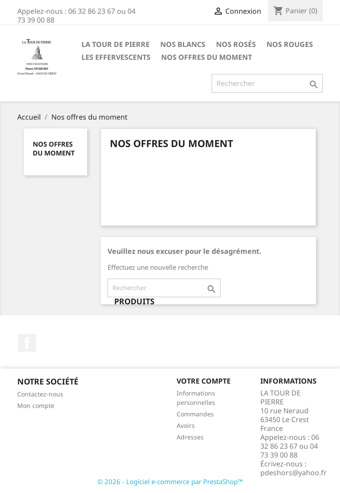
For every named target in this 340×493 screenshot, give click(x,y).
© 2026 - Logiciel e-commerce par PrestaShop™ (170, 481)
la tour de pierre (115, 44)
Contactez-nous (40, 394)
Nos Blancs (182, 44)
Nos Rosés (236, 44)
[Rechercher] (267, 83)
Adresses (190, 437)
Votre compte (204, 381)
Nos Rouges (290, 44)
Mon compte (35, 405)
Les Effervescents (116, 57)
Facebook (27, 343)
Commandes (195, 414)
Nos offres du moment (206, 57)
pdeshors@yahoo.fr (293, 472)
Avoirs (186, 425)
